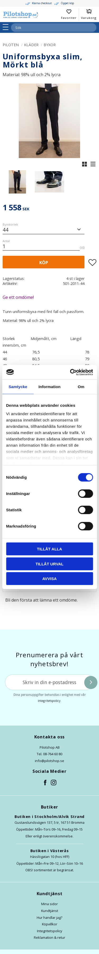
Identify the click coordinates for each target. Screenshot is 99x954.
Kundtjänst (49, 910)
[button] (7, 27)
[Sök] (92, 27)
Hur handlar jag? (49, 917)
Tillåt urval (49, 563)
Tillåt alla (49, 549)
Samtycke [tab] (17, 386)
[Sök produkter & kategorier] (47, 27)
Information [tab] (50, 386)
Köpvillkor (49, 924)
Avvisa (49, 578)
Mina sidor (49, 903)
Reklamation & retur (49, 937)
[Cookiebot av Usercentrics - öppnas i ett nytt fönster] (70, 372)
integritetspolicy (49, 701)
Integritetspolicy (49, 931)
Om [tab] (81, 386)
